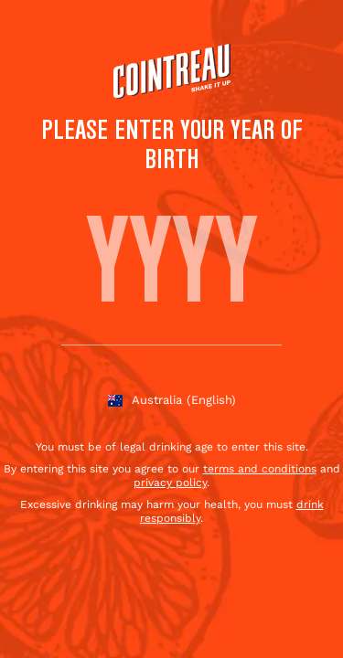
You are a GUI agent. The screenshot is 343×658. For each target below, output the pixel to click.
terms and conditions (259, 468)
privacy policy (170, 482)
